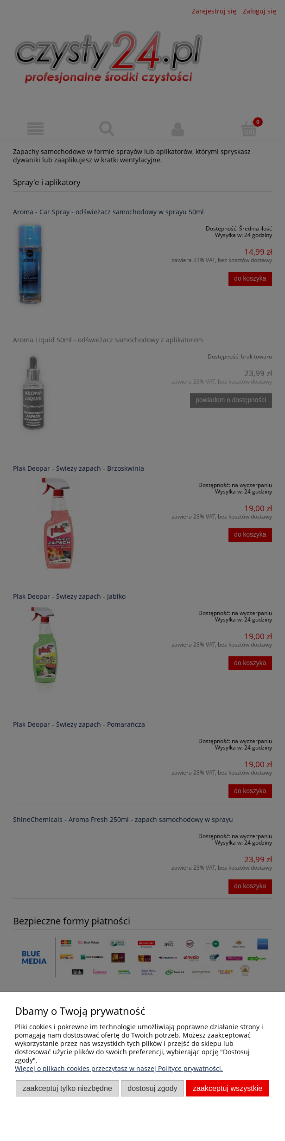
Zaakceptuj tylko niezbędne (67, 1088)
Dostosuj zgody (152, 1088)
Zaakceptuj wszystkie (227, 1088)
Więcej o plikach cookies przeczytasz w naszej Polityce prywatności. (119, 1068)
